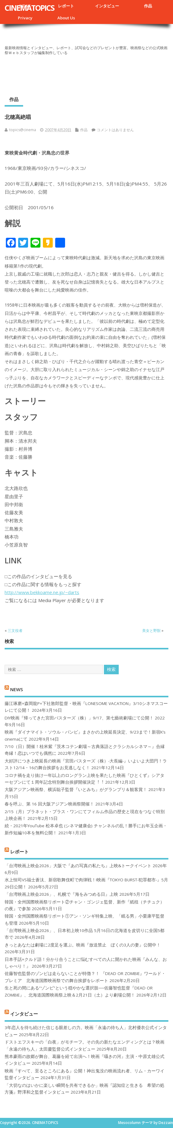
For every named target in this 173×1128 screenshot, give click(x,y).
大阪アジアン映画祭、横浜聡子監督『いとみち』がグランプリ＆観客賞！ (76, 789)
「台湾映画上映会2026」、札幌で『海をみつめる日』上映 (61, 894)
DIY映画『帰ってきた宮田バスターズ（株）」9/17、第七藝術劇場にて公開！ (79, 718)
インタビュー (107, 6)
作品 (148, 6)
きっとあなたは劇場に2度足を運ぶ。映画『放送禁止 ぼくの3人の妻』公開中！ (83, 945)
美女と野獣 (151, 630)
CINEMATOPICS (29, 7)
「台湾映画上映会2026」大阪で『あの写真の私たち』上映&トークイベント (78, 865)
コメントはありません (115, 129)
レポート (66, 6)
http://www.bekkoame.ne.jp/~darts (42, 592)
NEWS (16, 689)
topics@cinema (22, 129)
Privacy (25, 18)
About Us (66, 18)
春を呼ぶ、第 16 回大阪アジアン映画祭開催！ (49, 804)
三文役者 (15, 630)
